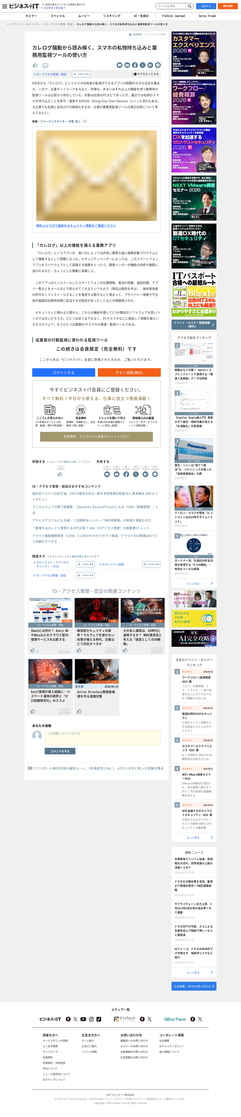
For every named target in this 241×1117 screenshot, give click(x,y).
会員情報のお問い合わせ (134, 1051)
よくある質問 (50, 1046)
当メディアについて (54, 1079)
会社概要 (164, 1040)
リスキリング (112, 16)
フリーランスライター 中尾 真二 (60, 121)
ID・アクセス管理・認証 (51, 74)
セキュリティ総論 (113, 564)
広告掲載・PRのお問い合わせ (192, 986)
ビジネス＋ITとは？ (54, 8)
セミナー (31, 16)
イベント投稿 (89, 1051)
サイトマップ (50, 1051)
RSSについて (50, 1068)
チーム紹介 (88, 1040)
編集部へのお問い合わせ (134, 1040)
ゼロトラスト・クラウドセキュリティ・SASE (52, 564)
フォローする (83, 74)
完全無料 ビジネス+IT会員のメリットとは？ (96, 436)
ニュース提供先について (56, 1074)
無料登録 (228, 6)
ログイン (206, 6)
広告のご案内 (89, 1046)
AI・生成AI (141, 16)
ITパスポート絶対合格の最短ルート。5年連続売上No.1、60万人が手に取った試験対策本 (98, 768)
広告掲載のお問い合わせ (134, 1057)
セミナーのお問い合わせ (134, 1046)
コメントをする (60, 751)
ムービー (84, 16)
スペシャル (57, 16)
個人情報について (169, 1051)
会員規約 (48, 1057)
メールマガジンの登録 (55, 1040)
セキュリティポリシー (171, 1046)
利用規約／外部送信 (54, 1063)
